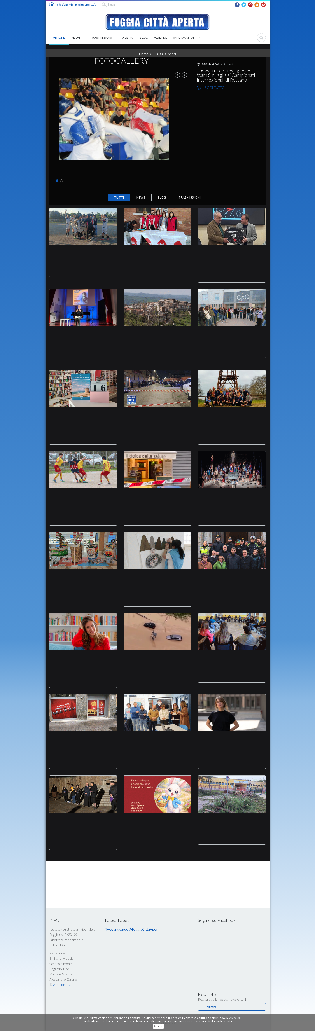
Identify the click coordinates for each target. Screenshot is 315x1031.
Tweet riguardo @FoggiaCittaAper (131, 929)
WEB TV (127, 37)
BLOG (144, 37)
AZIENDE (160, 37)
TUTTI (119, 197)
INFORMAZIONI (186, 38)
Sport (172, 54)
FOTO (158, 54)
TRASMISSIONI (103, 38)
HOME (59, 37)
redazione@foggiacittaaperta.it (72, 4)
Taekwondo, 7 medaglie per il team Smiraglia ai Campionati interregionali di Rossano (226, 75)
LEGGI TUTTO (211, 87)
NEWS (78, 38)
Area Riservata (62, 984)
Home (143, 54)
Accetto (158, 1026)
